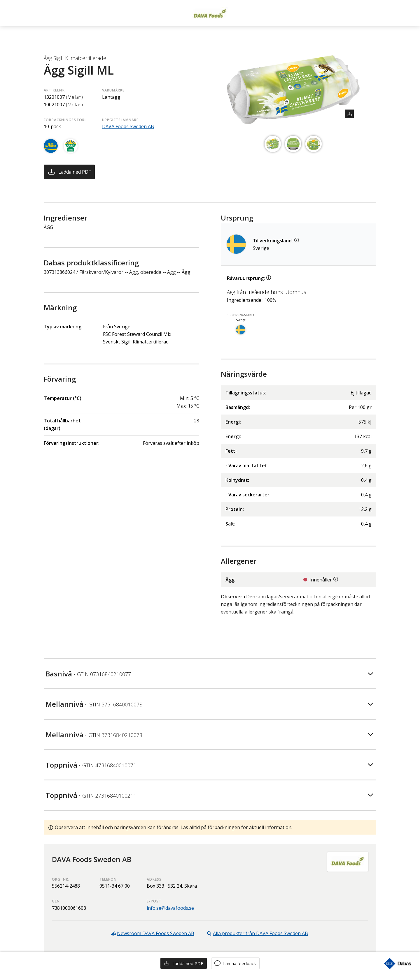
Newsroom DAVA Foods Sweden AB (155, 933)
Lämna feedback (239, 963)
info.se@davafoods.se (170, 908)
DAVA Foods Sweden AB (128, 126)
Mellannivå (94, 704)
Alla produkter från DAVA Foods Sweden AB (260, 933)
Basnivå (88, 673)
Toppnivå (91, 765)
